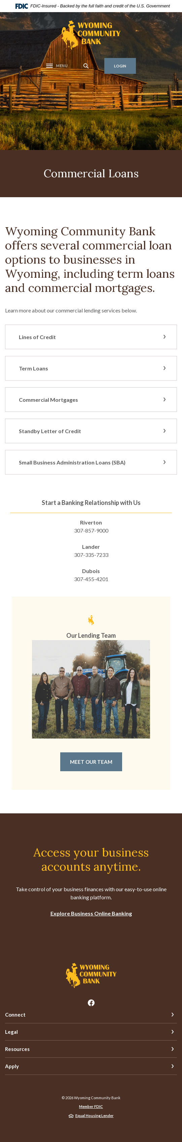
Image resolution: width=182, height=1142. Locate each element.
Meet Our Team (91, 762)
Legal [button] (11, 1032)
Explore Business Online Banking (91, 913)
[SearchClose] (86, 66)
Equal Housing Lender (94, 1115)
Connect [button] (15, 1015)
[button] (91, 337)
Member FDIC (91, 1106)
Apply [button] (12, 1066)
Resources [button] (17, 1049)
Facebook (91, 1002)
